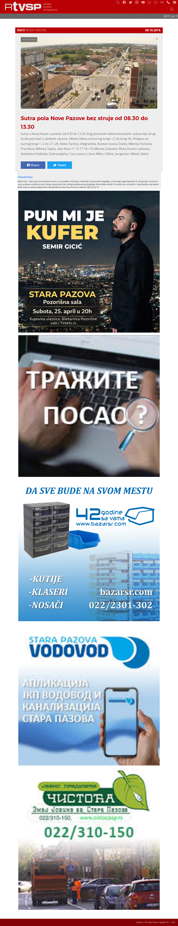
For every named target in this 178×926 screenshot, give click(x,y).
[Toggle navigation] (172, 9)
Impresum (139, 922)
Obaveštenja (25, 177)
